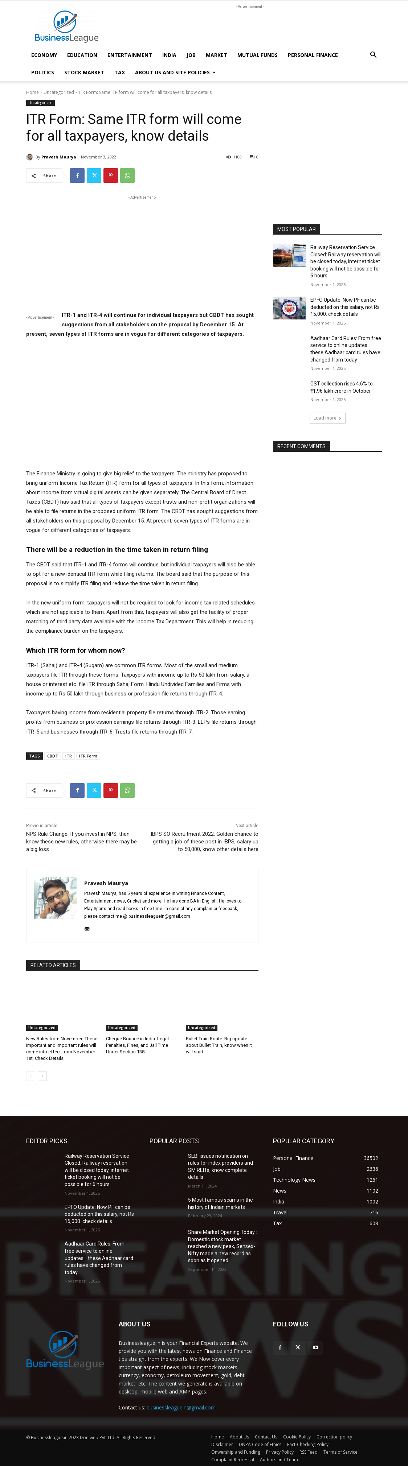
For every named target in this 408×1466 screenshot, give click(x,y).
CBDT (52, 756)
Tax (119, 72)
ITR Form (88, 756)
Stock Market (84, 72)
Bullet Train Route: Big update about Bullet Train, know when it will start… (219, 1045)
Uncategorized (59, 92)
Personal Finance (313, 54)
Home (32, 92)
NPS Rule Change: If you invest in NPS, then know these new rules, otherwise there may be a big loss (81, 841)
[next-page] (42, 1076)
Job (191, 54)
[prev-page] (30, 1076)
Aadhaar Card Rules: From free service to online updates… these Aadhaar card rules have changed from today (99, 1258)
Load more (328, 418)
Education (82, 54)
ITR (68, 756)
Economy (44, 54)
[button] (373, 55)
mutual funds (257, 54)
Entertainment (129, 54)
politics (42, 72)
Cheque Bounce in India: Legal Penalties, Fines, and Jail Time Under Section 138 (137, 1045)
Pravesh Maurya (58, 157)
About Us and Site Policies (175, 72)
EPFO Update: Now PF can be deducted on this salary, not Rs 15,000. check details (345, 307)
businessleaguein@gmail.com (181, 1407)
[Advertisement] (250, 27)
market (216, 54)
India (169, 54)
